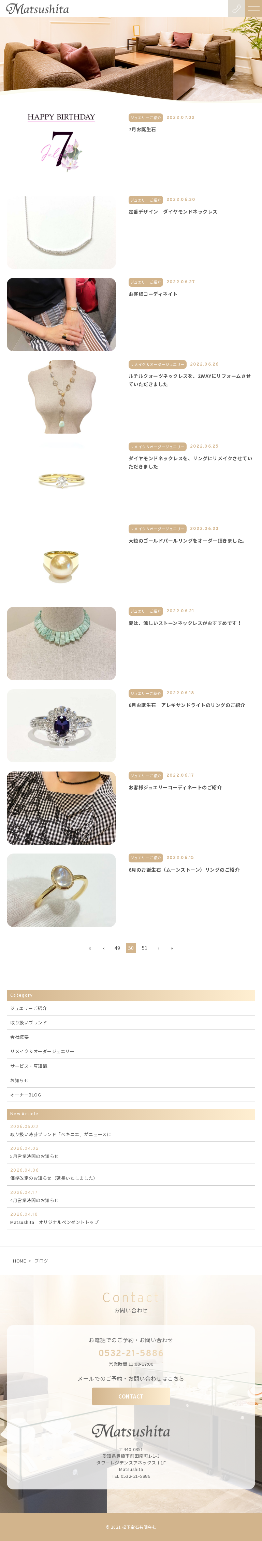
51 (145, 947)
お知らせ (19, 1080)
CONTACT (131, 1396)
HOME (19, 1260)
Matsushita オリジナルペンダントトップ (131, 1218)
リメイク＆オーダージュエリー (42, 1051)
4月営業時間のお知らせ (131, 1196)
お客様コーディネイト (153, 293)
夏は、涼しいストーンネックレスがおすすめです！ (185, 622)
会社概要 (19, 1037)
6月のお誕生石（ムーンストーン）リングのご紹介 (184, 869)
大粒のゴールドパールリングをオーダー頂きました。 (188, 540)
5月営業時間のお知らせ (131, 1152)
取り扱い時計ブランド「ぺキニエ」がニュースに (131, 1130)
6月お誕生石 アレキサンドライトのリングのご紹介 (187, 704)
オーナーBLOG (25, 1094)
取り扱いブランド (28, 1022)
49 (117, 947)
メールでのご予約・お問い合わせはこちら (131, 1378)
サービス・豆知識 (28, 1066)
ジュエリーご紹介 (28, 1008)
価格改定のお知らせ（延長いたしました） (131, 1174)
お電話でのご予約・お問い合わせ (131, 1340)
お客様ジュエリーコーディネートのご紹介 (175, 787)
